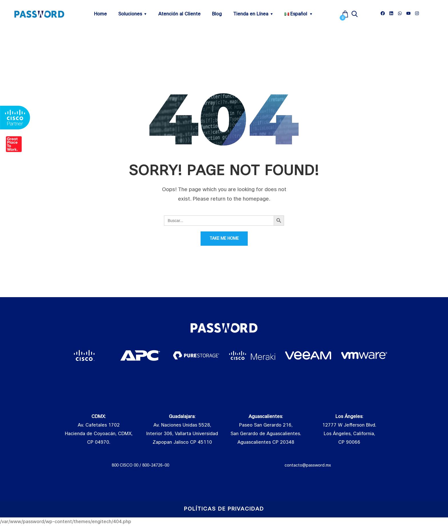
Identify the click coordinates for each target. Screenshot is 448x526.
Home (100, 14)
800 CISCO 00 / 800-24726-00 (140, 465)
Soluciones (130, 14)
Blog (217, 14)
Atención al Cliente (179, 14)
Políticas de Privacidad (224, 509)
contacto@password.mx (307, 465)
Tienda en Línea (250, 14)
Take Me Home (224, 238)
